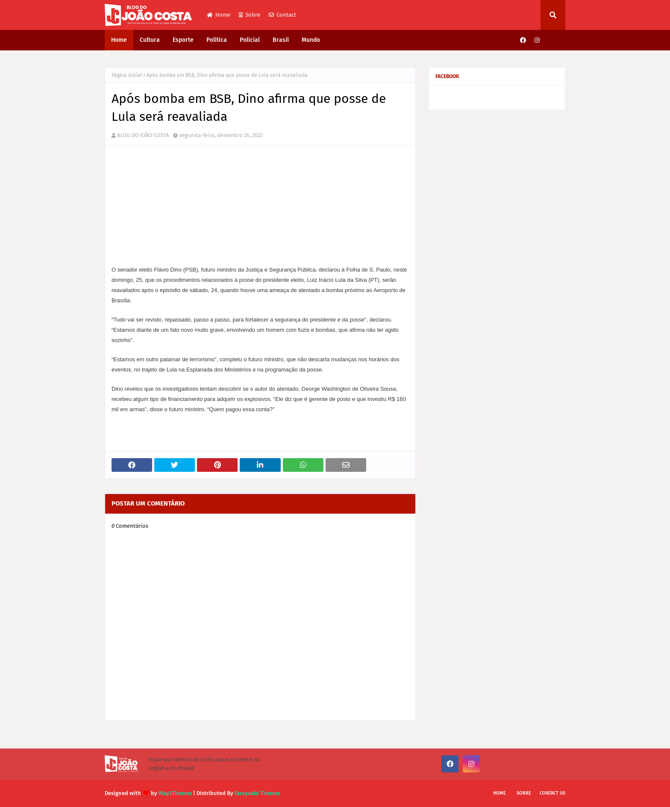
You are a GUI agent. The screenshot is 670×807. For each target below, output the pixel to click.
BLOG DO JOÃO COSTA (143, 135)
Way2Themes (175, 793)
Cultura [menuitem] (150, 40)
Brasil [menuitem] (281, 40)
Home (218, 15)
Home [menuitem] (119, 40)
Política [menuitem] (216, 40)
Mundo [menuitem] (311, 40)
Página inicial (127, 75)
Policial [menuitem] (250, 40)
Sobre (249, 15)
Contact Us (552, 793)
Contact (282, 15)
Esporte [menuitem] (183, 40)
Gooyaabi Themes (257, 793)
